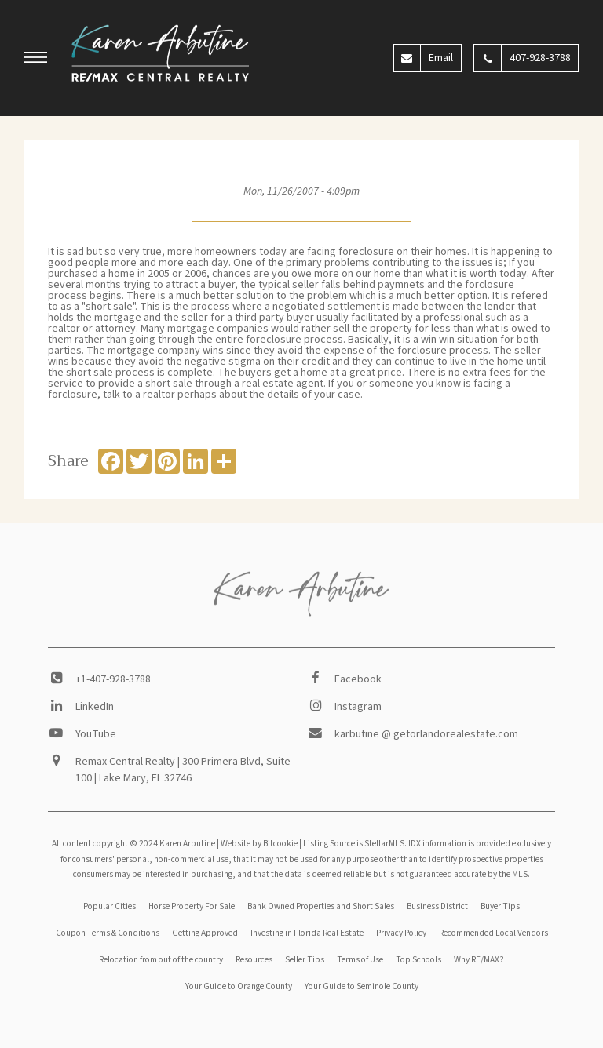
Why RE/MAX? (479, 959)
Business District (437, 906)
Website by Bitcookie (259, 843)
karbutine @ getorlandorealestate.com (426, 734)
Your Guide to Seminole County (361, 986)
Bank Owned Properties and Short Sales (320, 906)
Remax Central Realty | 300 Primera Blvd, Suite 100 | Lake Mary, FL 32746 (183, 770)
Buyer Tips (500, 906)
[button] (36, 59)
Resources (254, 959)
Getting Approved (205, 933)
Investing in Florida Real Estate (307, 933)
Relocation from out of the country (161, 959)
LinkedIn (94, 707)
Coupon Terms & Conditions (107, 933)
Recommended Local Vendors (493, 933)
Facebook (358, 679)
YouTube (95, 734)
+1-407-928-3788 (113, 679)
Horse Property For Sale (191, 906)
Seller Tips (304, 959)
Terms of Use (360, 959)
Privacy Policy (401, 933)
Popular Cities (109, 906)
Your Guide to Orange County (238, 986)
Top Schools (418, 959)
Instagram (358, 707)
